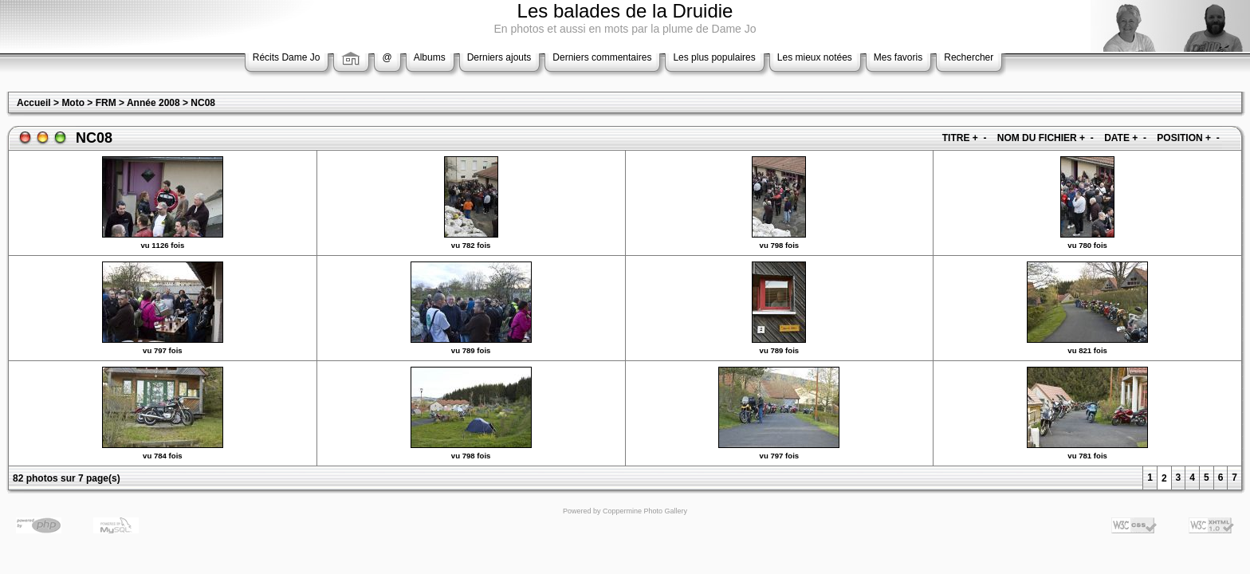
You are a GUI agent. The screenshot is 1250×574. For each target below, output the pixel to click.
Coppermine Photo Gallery (645, 511)
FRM (106, 102)
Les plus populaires (714, 57)
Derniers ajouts (499, 57)
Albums (430, 57)
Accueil (34, 102)
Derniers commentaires (601, 57)
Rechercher (968, 57)
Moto (73, 102)
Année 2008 (153, 102)
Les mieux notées (814, 57)
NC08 (203, 102)
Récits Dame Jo (286, 57)
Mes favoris (898, 57)
